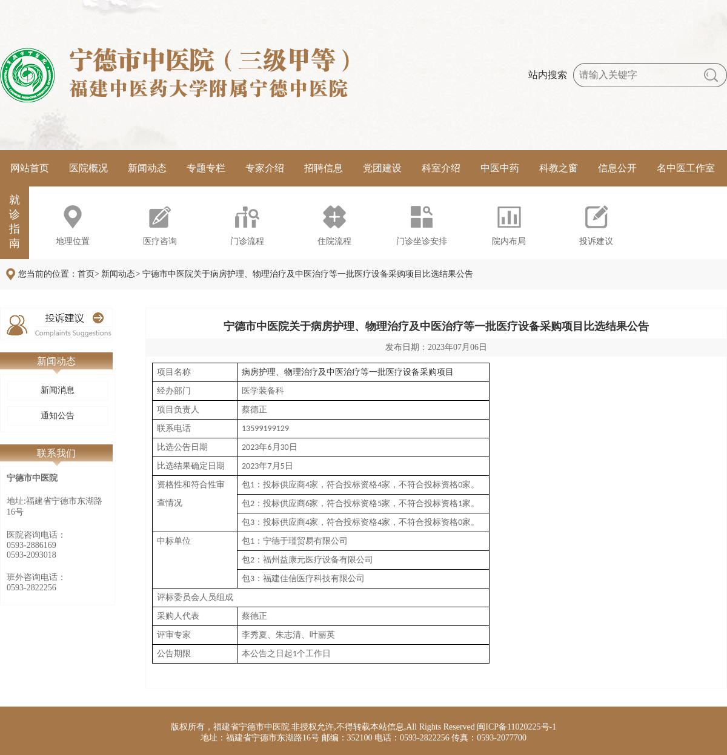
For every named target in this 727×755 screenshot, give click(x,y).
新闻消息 (58, 390)
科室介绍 (441, 168)
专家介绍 (264, 168)
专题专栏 (206, 168)
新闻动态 (147, 168)
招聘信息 (323, 168)
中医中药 (499, 168)
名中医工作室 (686, 168)
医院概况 (88, 168)
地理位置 (73, 241)
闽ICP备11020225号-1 (516, 726)
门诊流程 (247, 241)
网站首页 (29, 168)
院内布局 (509, 241)
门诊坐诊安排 (421, 241)
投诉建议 (596, 241)
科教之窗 (558, 168)
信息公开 (617, 168)
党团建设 (382, 168)
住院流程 (334, 241)
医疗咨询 (160, 241)
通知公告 (58, 415)
